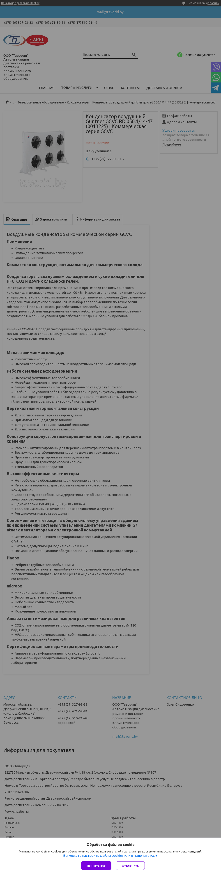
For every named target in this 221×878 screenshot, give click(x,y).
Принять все (96, 865)
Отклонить (130, 865)
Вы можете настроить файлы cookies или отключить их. (109, 855)
